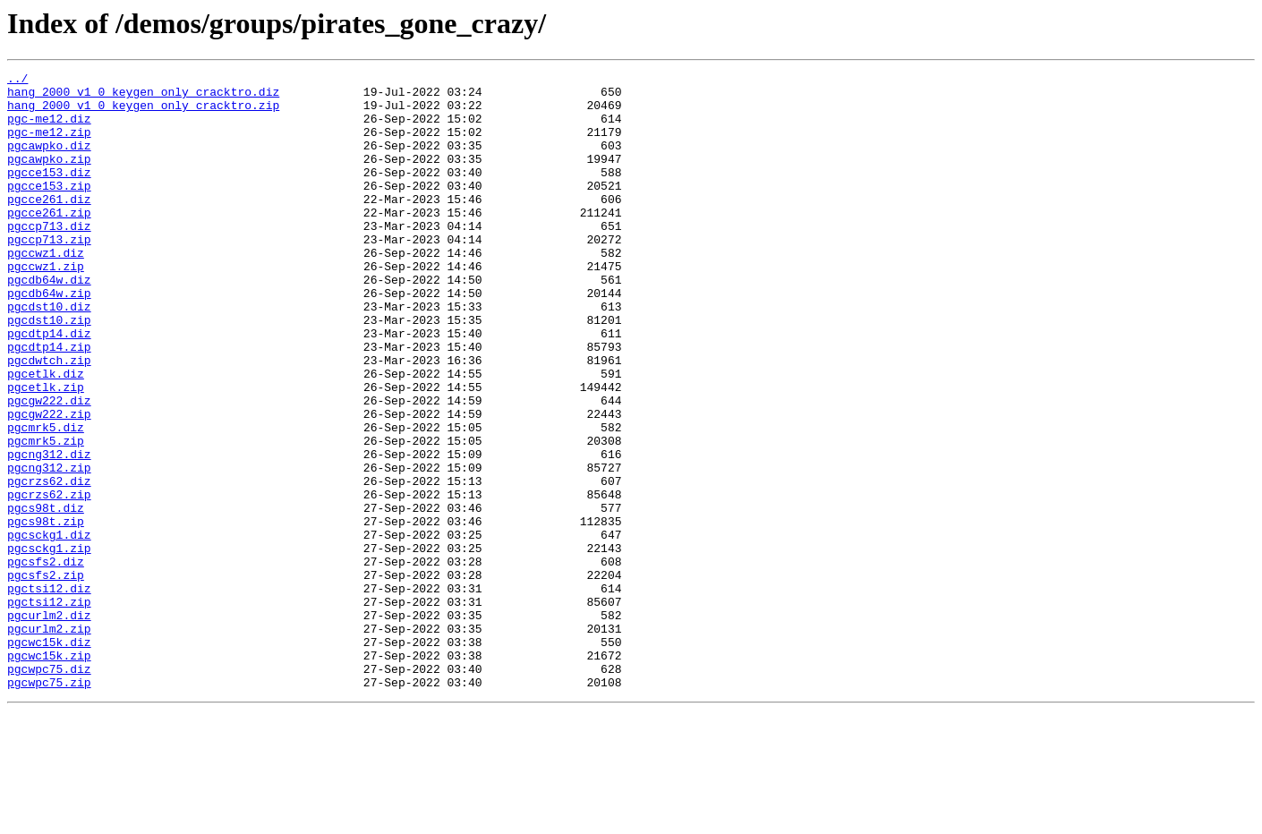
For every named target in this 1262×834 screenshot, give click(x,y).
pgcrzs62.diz (49, 564)
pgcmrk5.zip (45, 515)
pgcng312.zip (49, 548)
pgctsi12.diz (49, 693)
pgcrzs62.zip (49, 580)
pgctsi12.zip (49, 709)
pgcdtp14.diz (49, 387)
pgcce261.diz (49, 225)
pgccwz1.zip (45, 306)
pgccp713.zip (49, 274)
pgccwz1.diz (45, 290)
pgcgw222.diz (49, 467)
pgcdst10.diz (49, 354)
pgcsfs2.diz (45, 660)
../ (17, 80)
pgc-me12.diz (49, 129)
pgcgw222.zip (49, 483)
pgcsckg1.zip (49, 644)
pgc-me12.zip (49, 145)
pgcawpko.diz (49, 161)
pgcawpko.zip (49, 177)
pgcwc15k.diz (49, 757)
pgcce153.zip (49, 209)
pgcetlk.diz (45, 435)
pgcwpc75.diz (49, 789)
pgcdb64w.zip (49, 338)
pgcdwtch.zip (49, 419)
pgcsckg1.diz (49, 628)
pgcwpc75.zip (49, 805)
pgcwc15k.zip (49, 773)
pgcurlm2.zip (49, 741)
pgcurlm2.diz (49, 725)
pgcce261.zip (49, 242)
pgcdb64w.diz (49, 322)
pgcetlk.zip (45, 451)
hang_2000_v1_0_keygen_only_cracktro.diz (143, 97)
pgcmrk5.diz (45, 499)
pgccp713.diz (49, 258)
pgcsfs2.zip (45, 676)
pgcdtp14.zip (49, 403)
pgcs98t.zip (45, 612)
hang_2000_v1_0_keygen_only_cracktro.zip (143, 113)
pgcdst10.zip (49, 370)
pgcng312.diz (49, 531)
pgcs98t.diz (45, 596)
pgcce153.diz (49, 193)
